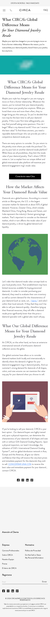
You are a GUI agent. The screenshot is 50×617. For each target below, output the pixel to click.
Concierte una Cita (25, 176)
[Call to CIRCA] (11, 10)
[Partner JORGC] (38, 504)
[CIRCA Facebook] (18, 480)
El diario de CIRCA (9, 568)
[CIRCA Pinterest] (31, 480)
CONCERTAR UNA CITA (19, 464)
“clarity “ (34, 300)
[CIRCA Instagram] (22, 480)
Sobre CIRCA (7, 555)
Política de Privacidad (33, 550)
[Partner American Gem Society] (35, 493)
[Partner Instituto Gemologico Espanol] (26, 504)
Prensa (4, 563)
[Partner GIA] (13, 494)
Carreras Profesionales (10, 550)
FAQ (45, 10)
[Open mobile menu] (4, 10)
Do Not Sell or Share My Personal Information (34, 556)
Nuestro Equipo (8, 559)
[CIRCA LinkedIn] (27, 480)
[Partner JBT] (12, 504)
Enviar (44, 581)
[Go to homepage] (25, 10)
